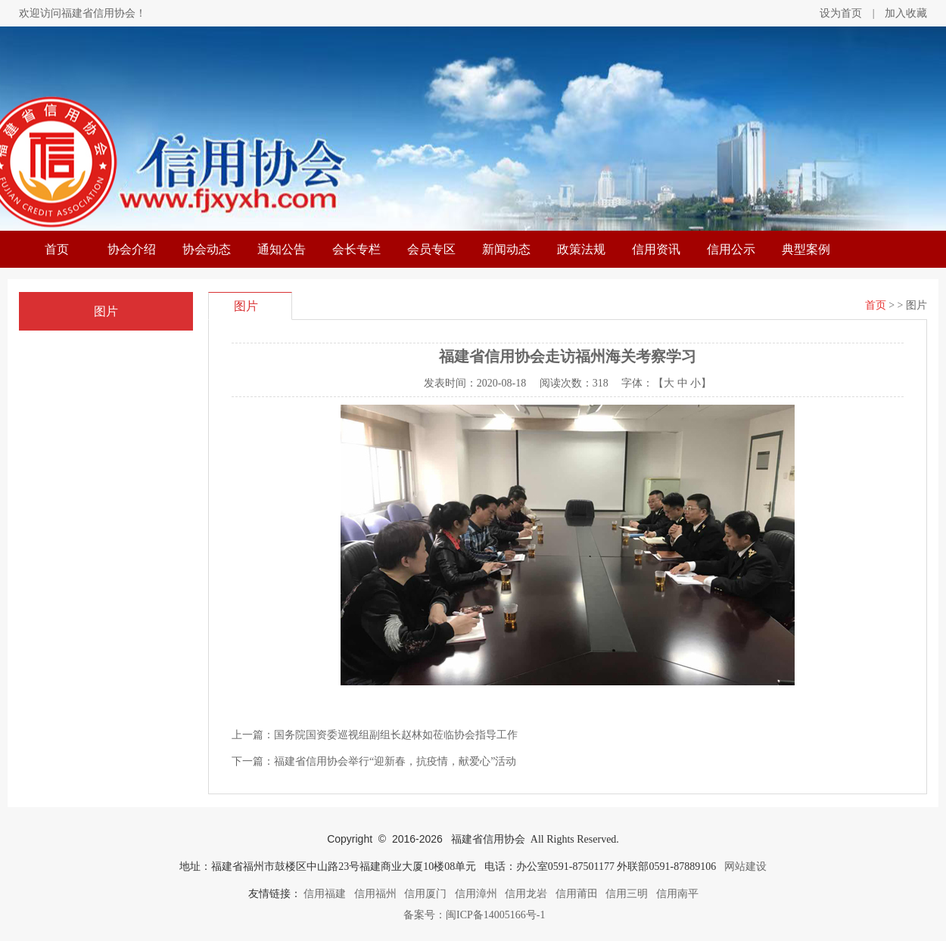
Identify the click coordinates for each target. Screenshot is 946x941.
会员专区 (431, 249)
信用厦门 (425, 893)
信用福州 (375, 893)
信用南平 (677, 893)
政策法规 (581, 249)
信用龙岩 (526, 893)
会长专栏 (356, 249)
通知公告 (281, 249)
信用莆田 (576, 893)
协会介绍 (131, 249)
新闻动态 (506, 249)
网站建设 (745, 866)
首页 (57, 249)
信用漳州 (476, 893)
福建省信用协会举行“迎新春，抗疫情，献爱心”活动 (395, 761)
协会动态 (206, 249)
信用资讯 (656, 249)
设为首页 (841, 13)
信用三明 (626, 893)
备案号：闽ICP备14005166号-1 (473, 915)
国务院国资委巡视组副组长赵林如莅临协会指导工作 (396, 735)
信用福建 (324, 893)
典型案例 (806, 249)
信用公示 (731, 249)
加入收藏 (906, 13)
